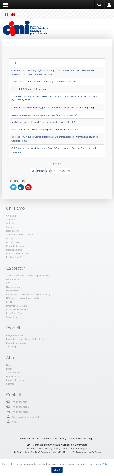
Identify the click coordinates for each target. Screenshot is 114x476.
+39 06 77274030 (20, 401)
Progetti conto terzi (16, 343)
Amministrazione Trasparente (34, 438)
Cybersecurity (13, 287)
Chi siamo (11, 215)
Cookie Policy (75, 438)
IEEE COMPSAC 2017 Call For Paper (29, 89)
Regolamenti (12, 230)
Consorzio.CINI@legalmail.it (25, 417)
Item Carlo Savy (14, 313)
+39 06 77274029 (20, 406)
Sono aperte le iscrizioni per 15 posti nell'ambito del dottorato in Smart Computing (52, 107)
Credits (53, 438)
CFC (8, 283)
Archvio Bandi (13, 372)
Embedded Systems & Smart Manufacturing (28, 294)
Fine (68, 170)
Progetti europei (14, 335)
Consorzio (11, 219)
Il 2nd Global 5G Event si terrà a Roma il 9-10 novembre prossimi (43, 81)
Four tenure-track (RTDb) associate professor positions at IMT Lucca (45, 129)
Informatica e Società (17, 309)
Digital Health (13, 290)
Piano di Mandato (15, 246)
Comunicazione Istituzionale (20, 234)
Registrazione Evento (16, 257)
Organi (9, 238)
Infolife (9, 302)
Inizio (33, 170)
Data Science (12, 279)
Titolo (14, 63)
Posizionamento (14, 249)
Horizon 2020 (13, 376)
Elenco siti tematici (15, 380)
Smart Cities (12, 317)
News (9, 365)
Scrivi (14, 422)
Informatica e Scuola (16, 305)
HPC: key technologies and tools (22, 298)
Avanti (62, 170)
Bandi (9, 368)
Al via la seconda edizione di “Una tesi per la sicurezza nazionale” (43, 122)
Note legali (88, 438)
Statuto (10, 227)
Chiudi (57, 469)
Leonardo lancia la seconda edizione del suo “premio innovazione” (44, 115)
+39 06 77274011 (20, 411)
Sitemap (10, 383)
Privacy (62, 438)
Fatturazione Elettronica (18, 253)
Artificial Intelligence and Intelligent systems (28, 275)
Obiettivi (10, 223)
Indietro (41, 170)
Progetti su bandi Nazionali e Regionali (25, 339)
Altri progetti (12, 346)
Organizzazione (13, 242)
